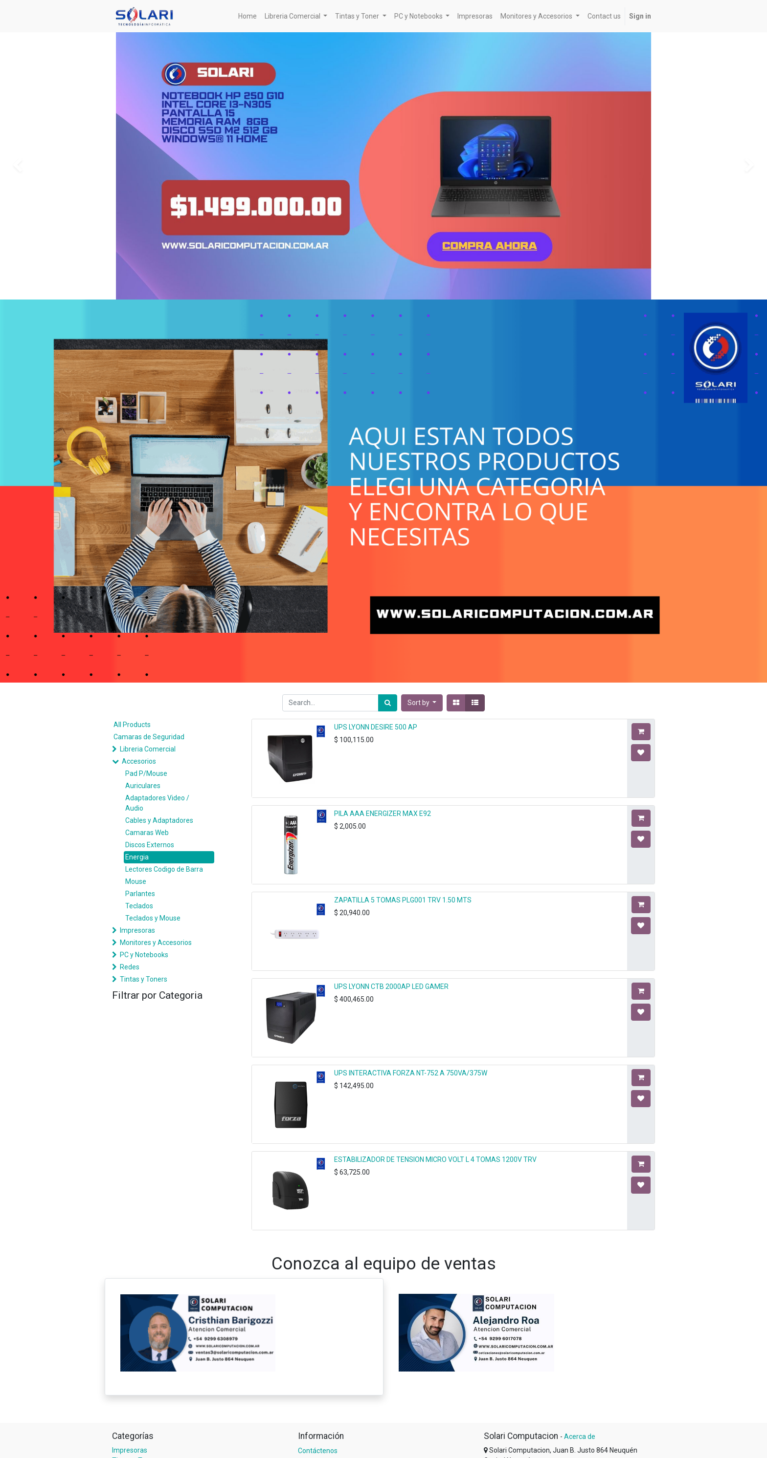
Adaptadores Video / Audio (157, 803)
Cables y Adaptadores (159, 820)
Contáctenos (318, 1451)
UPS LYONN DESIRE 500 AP (375, 727)
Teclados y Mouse (152, 918)
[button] (422, 702)
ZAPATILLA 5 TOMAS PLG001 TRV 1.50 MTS (403, 900)
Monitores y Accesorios (156, 942)
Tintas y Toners (143, 979)
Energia (137, 857)
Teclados (139, 906)
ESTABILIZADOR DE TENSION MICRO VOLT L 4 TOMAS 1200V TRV (435, 1159)
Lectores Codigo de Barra (164, 869)
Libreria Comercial (148, 749)
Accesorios (139, 761)
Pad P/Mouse (146, 773)
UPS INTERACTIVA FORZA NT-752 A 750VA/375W (410, 1073)
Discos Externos (149, 845)
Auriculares (142, 786)
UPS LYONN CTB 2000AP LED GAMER (391, 986)
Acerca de (579, 1436)
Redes (129, 967)
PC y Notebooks (144, 955)
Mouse (135, 881)
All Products (132, 725)
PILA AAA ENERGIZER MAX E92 (382, 813)
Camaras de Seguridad (148, 737)
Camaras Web (147, 832)
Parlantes (140, 894)
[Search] (387, 702)
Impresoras (137, 930)
